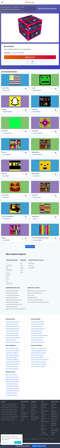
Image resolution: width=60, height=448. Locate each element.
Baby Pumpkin (35, 174)
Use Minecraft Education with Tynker (14, 305)
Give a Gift (33, 408)
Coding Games (44, 405)
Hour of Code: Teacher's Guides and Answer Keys (38, 303)
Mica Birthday (36, 112)
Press (22, 410)
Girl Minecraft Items (11, 394)
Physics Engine (9, 271)
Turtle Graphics (9, 284)
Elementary (54, 414)
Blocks (22, 7)
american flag (5, 88)
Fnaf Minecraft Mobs (36, 327)
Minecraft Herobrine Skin (13, 343)
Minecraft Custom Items (12, 378)
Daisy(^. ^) (35, 219)
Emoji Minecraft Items (12, 385)
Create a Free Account (39, 446)
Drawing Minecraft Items (13, 392)
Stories (7, 280)
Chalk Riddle (6, 241)
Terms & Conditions (25, 440)
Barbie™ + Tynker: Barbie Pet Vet (34, 294)
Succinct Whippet (37, 241)
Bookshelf (21, 53)
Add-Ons (22, 268)
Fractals (7, 273)
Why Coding (34, 412)
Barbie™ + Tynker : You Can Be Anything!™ (36, 291)
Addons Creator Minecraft (38, 349)
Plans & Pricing (35, 417)
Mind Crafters (31, 268)
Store (22, 421)
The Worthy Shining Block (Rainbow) (40, 239)
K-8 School (54, 423)
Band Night (6, 176)
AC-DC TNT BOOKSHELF (8, 217)
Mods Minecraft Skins (12, 325)
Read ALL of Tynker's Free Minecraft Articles (15, 310)
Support (23, 408)
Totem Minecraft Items (12, 387)
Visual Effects (9, 266)
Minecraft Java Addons (37, 358)
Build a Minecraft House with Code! (13, 301)
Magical (4, 239)
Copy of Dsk (35, 195)
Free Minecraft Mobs (37, 341)
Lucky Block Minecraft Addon (39, 352)
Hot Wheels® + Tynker (32, 298)
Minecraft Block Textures (13, 356)
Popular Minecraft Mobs (38, 330)
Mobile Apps (24, 414)
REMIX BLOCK (30, 57)
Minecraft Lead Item (11, 376)
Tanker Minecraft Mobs (37, 339)
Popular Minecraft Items (12, 383)
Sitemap (23, 415)
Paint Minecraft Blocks (12, 354)
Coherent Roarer (7, 133)
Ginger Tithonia (37, 90)
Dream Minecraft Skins (12, 336)
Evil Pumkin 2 (5, 195)
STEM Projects (54, 432)
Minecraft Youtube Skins (12, 327)
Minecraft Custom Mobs (37, 343)
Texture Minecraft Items (12, 389)
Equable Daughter (7, 112)
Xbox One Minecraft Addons (39, 363)
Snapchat (4, 109)
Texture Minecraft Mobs (37, 325)
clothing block (35, 217)
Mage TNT (4, 174)
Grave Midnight (7, 155)
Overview (33, 405)
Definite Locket (37, 198)
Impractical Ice (37, 176)
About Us (23, 407)
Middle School (54, 415)
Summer (33, 421)
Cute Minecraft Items (11, 396)
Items (21, 271)
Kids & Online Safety (43, 440)
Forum (23, 419)
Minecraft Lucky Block (12, 358)
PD (52, 428)
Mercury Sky (6, 90)
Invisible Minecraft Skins (12, 323)
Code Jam (43, 433)
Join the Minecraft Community (12, 296)
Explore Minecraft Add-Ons (12, 298)
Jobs (22, 412)
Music (7, 282)
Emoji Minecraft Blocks (12, 361)
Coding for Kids (7, 7)
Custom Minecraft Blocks (13, 352)
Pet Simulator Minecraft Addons (40, 361)
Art (6, 264)
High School (54, 417)
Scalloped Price (7, 219)
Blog (22, 405)
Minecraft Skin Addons (37, 356)
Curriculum (34, 407)
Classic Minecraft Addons (38, 367)
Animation (8, 275)
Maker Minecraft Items (12, 380)
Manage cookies (6, 442)
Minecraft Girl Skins (11, 341)
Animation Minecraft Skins (13, 339)
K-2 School (54, 421)
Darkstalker (6, 198)
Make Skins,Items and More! (12, 291)
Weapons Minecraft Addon (38, 354)
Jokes (7, 268)
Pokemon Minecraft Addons (39, 365)
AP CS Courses (54, 419)
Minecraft (15, 7)
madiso (33, 88)
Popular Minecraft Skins (12, 330)
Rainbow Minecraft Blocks (13, 363)
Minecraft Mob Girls (36, 332)
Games (7, 277)
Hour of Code (44, 435)
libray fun (4, 152)
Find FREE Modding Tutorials (12, 303)
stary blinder (35, 131)
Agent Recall (31, 264)
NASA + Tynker (30, 296)
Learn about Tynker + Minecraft (47, 8)
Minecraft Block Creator (12, 349)
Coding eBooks (25, 417)
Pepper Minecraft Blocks (12, 365)
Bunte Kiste (5, 131)
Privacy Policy (34, 440)
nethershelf (35, 109)
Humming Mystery (38, 133)
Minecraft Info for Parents (11, 307)
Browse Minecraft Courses (11, 294)
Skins (21, 264)
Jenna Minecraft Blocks (12, 370)
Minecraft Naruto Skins (12, 334)
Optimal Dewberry (38, 155)
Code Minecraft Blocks (12, 367)
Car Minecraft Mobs (36, 334)
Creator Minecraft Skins (12, 332)
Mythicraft (30, 266)
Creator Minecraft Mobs (37, 323)
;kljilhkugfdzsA (35, 152)
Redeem (33, 410)
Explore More (30, 247)
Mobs (21, 273)
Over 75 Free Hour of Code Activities (35, 301)
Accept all (17, 442)
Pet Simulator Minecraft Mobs (39, 336)
